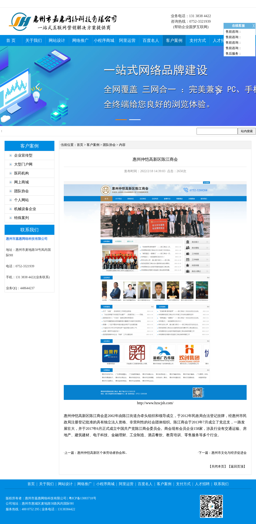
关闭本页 (217, 466)
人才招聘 (221, 40)
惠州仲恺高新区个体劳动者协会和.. (102, 452)
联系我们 (221, 484)
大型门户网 (20, 164)
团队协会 (19, 191)
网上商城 (19, 182)
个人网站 (19, 200)
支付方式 (197, 40)
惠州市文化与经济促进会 (229, 452)
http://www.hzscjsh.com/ (155, 403)
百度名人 (151, 40)
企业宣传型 (20, 155)
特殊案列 (19, 218)
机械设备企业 (22, 209)
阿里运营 (127, 40)
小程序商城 (104, 40)
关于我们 (33, 40)
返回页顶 (237, 466)
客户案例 (174, 40)
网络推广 (80, 40)
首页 (80, 145)
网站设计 (57, 40)
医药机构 (19, 173)
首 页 (11, 40)
